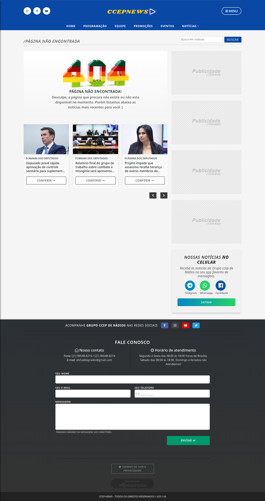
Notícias (189, 26)
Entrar (206, 302)
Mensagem (63, 401)
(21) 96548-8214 (82, 356)
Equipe (120, 26)
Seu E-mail (63, 387)
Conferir (46, 180)
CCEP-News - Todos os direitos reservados (132, 496)
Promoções (143, 26)
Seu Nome (62, 373)
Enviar (188, 440)
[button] (163, 195)
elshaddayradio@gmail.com (94, 360)
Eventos (167, 26)
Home (70, 26)
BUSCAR (233, 40)
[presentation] (81, 443)
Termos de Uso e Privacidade (132, 468)
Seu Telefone (144, 387)
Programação (95, 26)
